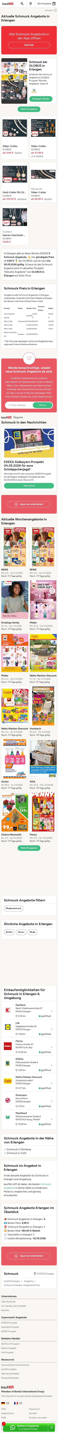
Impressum (34, 1409)
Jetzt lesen (29, 485)
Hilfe (3, 1409)
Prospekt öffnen (40, 99)
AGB (3, 1417)
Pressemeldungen (10, 1378)
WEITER (29, 45)
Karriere (5, 1310)
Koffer (9, 932)
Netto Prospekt (8, 1348)
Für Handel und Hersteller (13, 1306)
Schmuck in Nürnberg (17, 1149)
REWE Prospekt (8, 1331)
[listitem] (14, 138)
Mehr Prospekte (29, 109)
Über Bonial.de (8, 1301)
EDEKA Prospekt (9, 1322)
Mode (32, 932)
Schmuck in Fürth (15, 1153)
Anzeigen (51, 10)
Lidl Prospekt (7, 1352)
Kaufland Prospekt (10, 1327)
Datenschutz (45, 396)
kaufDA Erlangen (12, 1281)
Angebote (29, 1281)
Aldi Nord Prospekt (10, 1344)
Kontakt (33, 1413)
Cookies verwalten (38, 1417)
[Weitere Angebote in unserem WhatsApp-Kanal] (25, 1427)
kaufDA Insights (9, 1369)
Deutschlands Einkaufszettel (15, 1365)
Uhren (21, 932)
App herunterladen (10, 1373)
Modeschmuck (13, 908)
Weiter (42, 405)
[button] (29, 81)
